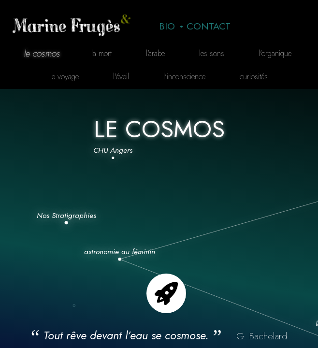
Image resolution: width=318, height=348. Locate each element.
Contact (209, 26)
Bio (167, 26)
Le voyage (64, 76)
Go (166, 293)
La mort (101, 53)
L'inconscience (184, 76)
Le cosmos (42, 53)
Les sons (211, 53)
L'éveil (121, 76)
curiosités (254, 76)
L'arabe (155, 53)
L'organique (275, 53)
